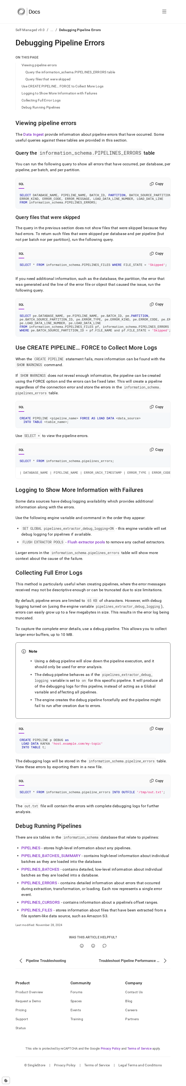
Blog (128, 1013)
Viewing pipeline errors (39, 65)
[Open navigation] (164, 12)
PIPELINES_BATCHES (40, 881)
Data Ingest (33, 134)
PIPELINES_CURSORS (40, 914)
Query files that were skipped (47, 79)
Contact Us (134, 1004)
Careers (131, 1022)
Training (76, 1031)
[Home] (28, 12)
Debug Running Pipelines (41, 107)
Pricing (21, 1022)
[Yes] (81, 958)
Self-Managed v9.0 (30, 30)
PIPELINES (30, 860)
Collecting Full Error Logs (41, 100)
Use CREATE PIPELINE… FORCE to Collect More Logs (62, 86)
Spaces (76, 1013)
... (52, 30)
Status (21, 1040)
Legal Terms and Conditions (140, 1077)
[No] (93, 958)
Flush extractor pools (86, 551)
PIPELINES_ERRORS (39, 895)
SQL (21, 184)
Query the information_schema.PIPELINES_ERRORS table (70, 72)
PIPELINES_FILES (37, 922)
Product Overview (29, 1004)
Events (75, 1022)
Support (22, 1031)
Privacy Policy (111, 1061)
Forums (76, 1004)
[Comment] (104, 958)
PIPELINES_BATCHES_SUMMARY (51, 868)
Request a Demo (28, 1013)
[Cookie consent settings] (6, 1080)
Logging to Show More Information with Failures (59, 93)
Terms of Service (139, 1061)
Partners (132, 1031)
